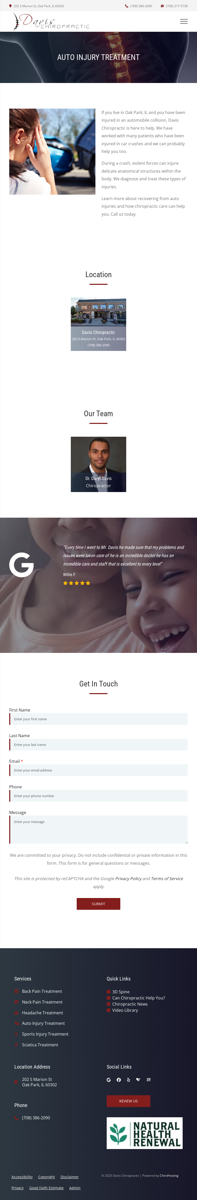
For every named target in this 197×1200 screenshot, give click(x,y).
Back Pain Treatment (42, 991)
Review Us (128, 1101)
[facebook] (119, 1080)
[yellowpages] (148, 1080)
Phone (15, 787)
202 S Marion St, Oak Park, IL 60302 (36, 6)
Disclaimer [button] (70, 1176)
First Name (19, 710)
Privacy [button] (18, 1187)
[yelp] (128, 1080)
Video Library (125, 1010)
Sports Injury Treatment (45, 1034)
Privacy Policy (128, 878)
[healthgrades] (138, 1080)
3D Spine (121, 992)
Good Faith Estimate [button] (46, 1187)
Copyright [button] (46, 1176)
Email (16, 761)
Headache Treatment (42, 1013)
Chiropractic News (130, 1004)
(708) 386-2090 (138, 6)
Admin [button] (75, 1187)
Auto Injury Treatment (43, 1023)
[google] (109, 1080)
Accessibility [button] (22, 1176)
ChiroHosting (169, 1175)
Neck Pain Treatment (42, 1002)
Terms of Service (167, 878)
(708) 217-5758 (174, 6)
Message (17, 812)
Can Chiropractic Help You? (138, 998)
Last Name (19, 735)
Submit (98, 903)
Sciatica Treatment (40, 1045)
